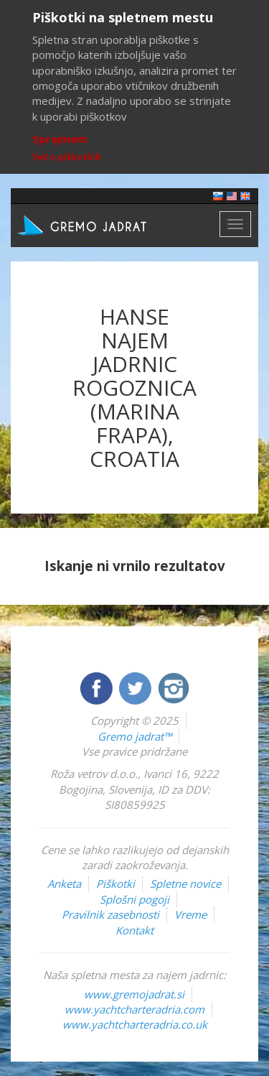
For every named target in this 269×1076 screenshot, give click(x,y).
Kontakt (134, 930)
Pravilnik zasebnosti (110, 914)
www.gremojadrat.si (134, 994)
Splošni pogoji (134, 899)
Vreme (190, 914)
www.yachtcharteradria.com (134, 1009)
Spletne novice (185, 883)
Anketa (64, 883)
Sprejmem (59, 138)
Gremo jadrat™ (134, 736)
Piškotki (115, 883)
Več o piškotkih (66, 157)
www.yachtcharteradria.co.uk (134, 1024)
